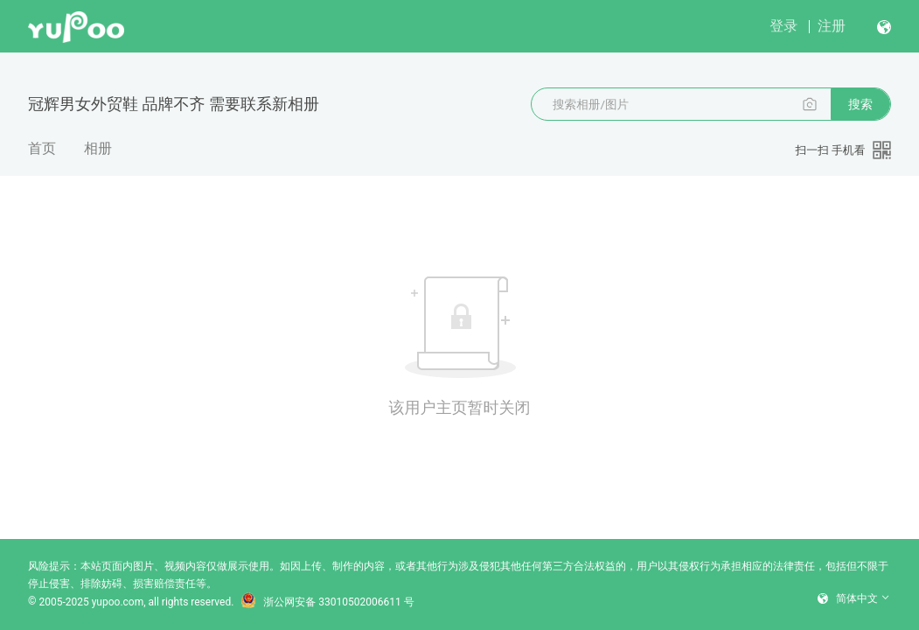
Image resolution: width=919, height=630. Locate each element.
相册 (98, 148)
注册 (832, 26)
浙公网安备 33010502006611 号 (327, 602)
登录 (783, 26)
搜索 (860, 104)
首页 (42, 148)
